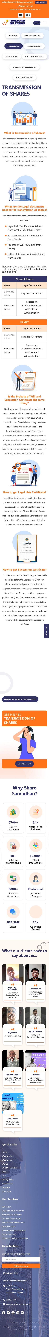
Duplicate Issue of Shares (13, 1210)
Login (37, 23)
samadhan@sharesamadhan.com (25, 9)
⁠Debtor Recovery (9, 1234)
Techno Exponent (29, 1329)
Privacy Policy (7, 1179)
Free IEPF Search (41, 2)
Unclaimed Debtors (24, 77)
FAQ (4, 1175)
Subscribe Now (21, 1266)
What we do (7, 1160)
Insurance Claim (9, 1226)
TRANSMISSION (13, 46)
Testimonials (7, 1183)
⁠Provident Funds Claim (11, 1218)
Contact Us (46, 631)
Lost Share (6, 1191)
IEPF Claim (13, 36)
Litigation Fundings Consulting (15, 1238)
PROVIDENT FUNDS (34, 46)
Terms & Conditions (18, 1322)
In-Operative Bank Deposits (14, 1230)
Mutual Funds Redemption (13, 1222)
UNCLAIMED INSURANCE (34, 57)
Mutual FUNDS (12, 57)
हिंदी (28, 15)
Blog (4, 1171)
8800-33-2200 (9, 1300)
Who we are (7, 1156)
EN (20, 15)
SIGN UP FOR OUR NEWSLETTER (16, 1254)
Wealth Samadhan (10, 1168)
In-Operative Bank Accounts (24, 67)
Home (4, 1152)
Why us (5, 1164)
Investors (6, 1187)
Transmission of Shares (12, 1214)
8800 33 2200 (25, 6)
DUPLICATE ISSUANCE (32, 36)
